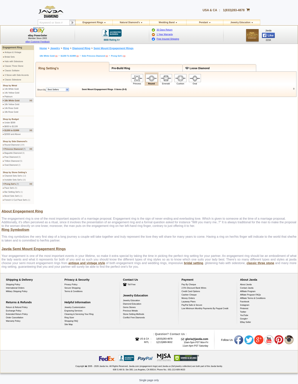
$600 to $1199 (11, 126)
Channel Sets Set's (15, 176)
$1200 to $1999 (18, 130)
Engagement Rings (92, 22)
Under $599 (9, 122)
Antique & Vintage (13, 52)
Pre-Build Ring (120, 68)
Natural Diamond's (130, 22)
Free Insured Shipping (168, 39)
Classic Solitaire (12, 70)
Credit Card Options (190, 291)
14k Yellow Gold (11, 93)
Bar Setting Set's (13, 192)
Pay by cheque (188, 284)
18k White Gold (18, 100)
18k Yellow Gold (11, 104)
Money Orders (188, 298)
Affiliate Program (247, 291)
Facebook (244, 301)
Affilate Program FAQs (250, 295)
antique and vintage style (86, 263)
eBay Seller (245, 322)
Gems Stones (129, 307)
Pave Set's (10, 188)
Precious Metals (130, 311)
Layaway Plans (188, 301)
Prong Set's (18, 184)
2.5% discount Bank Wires (193, 288)
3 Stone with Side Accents (17, 75)
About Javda (246, 284)
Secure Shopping (72, 288)
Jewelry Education (240, 22)
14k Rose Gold (11, 108)
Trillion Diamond (13, 161)
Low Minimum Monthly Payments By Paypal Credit (204, 308)
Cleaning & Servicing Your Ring (79, 314)
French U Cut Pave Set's (17, 200)
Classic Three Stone (14, 66)
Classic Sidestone (13, 79)
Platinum (8, 96)
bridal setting (193, 263)
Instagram (244, 305)
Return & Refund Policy (17, 307)
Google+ (244, 318)
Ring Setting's (48, 68)
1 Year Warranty (165, 34)
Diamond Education (132, 304)
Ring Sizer (69, 317)
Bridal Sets (10, 57)
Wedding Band (167, 22)
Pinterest (244, 308)
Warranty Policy (13, 321)
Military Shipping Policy (16, 291)
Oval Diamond (12, 165)
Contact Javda (246, 288)
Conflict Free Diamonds (134, 317)
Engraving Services (73, 311)
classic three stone (260, 263)
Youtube (269, 340)
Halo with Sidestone (14, 61)
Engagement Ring (12, 47)
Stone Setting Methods (133, 314)
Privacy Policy (70, 284)
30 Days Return (164, 30)
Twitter (243, 312)
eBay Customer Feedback (37, 41)
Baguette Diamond (14, 153)
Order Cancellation (14, 317)
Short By (41, 90)
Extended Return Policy (17, 314)
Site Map (68, 324)
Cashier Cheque (189, 295)
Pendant (203, 22)
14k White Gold (11, 89)
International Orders (15, 288)
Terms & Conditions (73, 291)
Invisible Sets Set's (15, 180)
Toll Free (132, 284)
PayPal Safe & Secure (191, 305)
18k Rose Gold (11, 112)
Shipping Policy (13, 284)
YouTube (244, 315)
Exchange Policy (13, 311)
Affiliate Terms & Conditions (253, 298)
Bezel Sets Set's (13, 196)
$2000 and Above (12, 134)
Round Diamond (14, 145)
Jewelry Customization (74, 307)
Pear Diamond (12, 157)
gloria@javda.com (196, 338)
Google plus (259, 340)
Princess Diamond (18, 149)
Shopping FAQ (71, 321)
